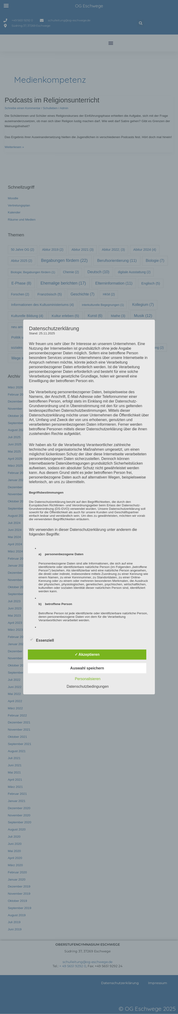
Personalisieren (87, 679)
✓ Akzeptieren (87, 654)
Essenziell (41, 639)
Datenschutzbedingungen (88, 686)
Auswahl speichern (87, 668)
